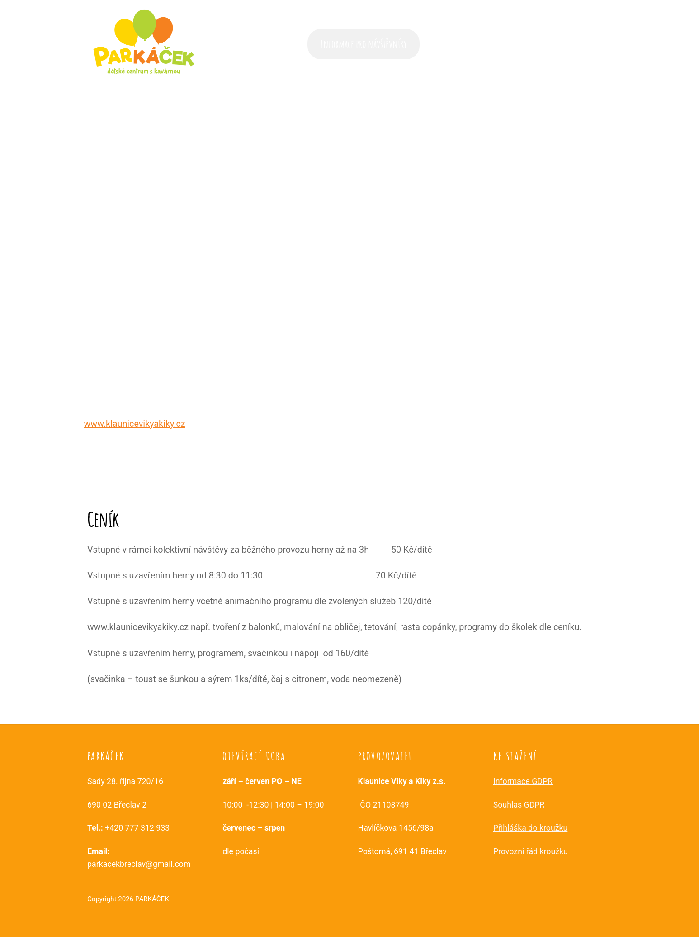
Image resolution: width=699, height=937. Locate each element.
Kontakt (592, 44)
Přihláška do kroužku (530, 827)
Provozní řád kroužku (530, 851)
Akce (441, 44)
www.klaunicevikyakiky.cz (134, 424)
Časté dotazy (481, 44)
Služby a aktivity (540, 44)
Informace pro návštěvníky (364, 44)
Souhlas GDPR (519, 804)
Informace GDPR (523, 781)
